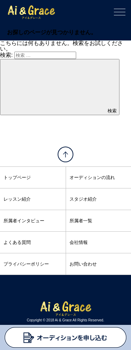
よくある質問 (17, 242)
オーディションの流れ (92, 177)
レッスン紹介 (17, 199)
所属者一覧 (81, 220)
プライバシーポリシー (26, 264)
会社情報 (79, 242)
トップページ (17, 177)
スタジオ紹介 (83, 199)
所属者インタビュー (23, 220)
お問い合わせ (83, 264)
